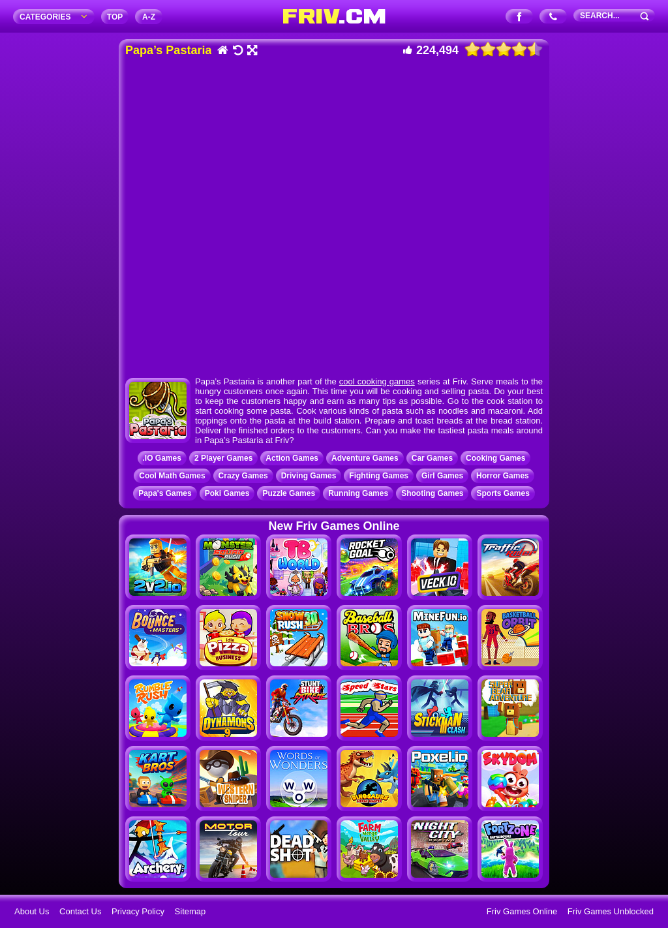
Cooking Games (495, 458)
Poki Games (227, 493)
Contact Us (80, 911)
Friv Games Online (522, 911)
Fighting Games (378, 475)
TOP (115, 17)
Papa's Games (165, 493)
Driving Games (309, 475)
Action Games (292, 458)
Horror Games (502, 475)
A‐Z (148, 17)
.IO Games (162, 458)
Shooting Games (432, 493)
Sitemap (190, 911)
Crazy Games (243, 475)
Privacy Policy (138, 911)
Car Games (432, 458)
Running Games (358, 493)
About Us (31, 911)
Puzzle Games (288, 493)
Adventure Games (365, 458)
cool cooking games (377, 381)
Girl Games (442, 475)
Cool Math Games (172, 475)
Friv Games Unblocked (611, 911)
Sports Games (502, 493)
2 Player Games (223, 458)
